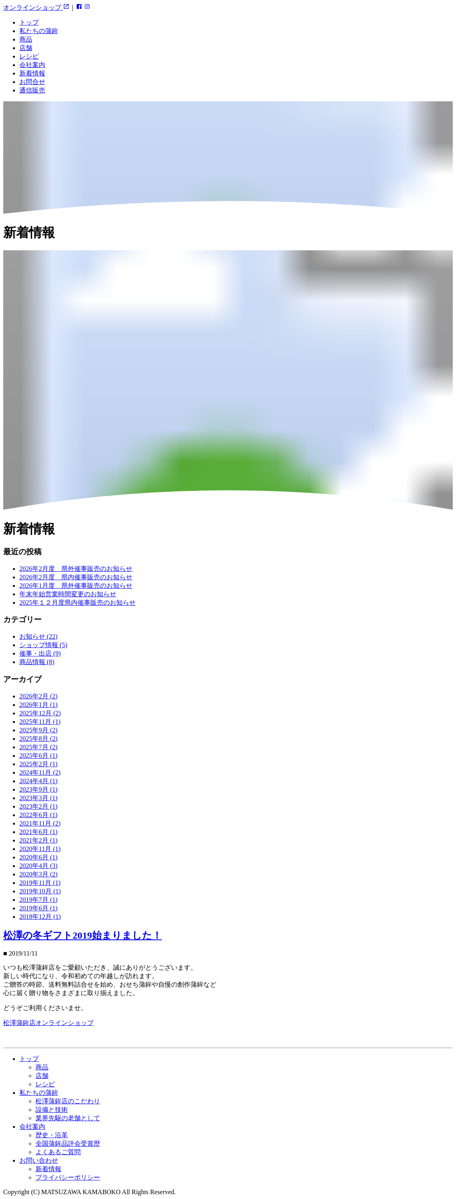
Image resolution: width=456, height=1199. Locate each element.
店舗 (25, 47)
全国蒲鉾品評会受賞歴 (68, 1143)
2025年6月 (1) (38, 755)
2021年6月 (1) (38, 831)
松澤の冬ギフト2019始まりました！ (82, 935)
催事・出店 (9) (40, 653)
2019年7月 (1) (38, 899)
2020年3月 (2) (38, 874)
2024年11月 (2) (40, 772)
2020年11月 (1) (40, 848)
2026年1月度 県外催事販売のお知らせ (75, 585)
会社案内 (32, 64)
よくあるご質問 (58, 1152)
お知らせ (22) (38, 636)
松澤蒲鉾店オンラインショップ (48, 1022)
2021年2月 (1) (38, 840)
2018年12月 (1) (40, 916)
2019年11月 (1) (40, 882)
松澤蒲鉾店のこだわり (68, 1101)
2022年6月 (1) (38, 814)
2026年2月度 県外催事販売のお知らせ (75, 568)
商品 (25, 39)
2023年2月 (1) (38, 806)
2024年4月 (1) (38, 781)
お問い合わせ (38, 1160)
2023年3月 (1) (38, 797)
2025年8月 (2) (38, 738)
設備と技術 (52, 1109)
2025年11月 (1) (40, 721)
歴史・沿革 (52, 1135)
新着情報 (32, 73)
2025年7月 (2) (38, 747)
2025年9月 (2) (38, 730)
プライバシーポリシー (68, 1177)
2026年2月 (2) (38, 696)
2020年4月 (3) (38, 865)
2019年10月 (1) (40, 891)
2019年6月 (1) (38, 908)
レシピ (29, 56)
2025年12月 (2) (40, 713)
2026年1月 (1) (38, 704)
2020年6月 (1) (38, 857)
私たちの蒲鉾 (38, 30)
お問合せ (32, 81)
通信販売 (32, 90)
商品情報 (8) (36, 661)
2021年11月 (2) (40, 823)
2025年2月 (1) (38, 764)
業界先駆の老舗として (68, 1118)
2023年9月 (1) (38, 789)
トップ (29, 22)
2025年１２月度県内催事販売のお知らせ (77, 602)
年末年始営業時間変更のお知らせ (67, 594)
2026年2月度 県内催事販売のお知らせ (75, 577)
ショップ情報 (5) (43, 644)
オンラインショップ (36, 7)
